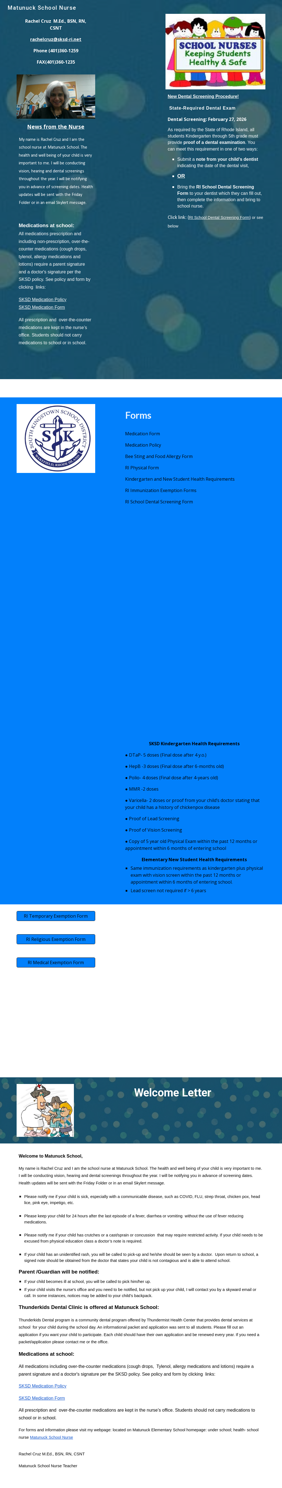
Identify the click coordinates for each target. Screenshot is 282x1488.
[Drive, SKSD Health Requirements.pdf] (67, 757)
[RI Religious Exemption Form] (56, 939)
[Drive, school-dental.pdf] (215, 280)
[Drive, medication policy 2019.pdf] (204, 567)
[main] (56, 44)
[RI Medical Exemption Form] (56, 962)
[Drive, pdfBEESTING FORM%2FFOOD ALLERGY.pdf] (77, 670)
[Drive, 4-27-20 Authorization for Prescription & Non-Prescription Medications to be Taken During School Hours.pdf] (77, 567)
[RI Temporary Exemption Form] (56, 916)
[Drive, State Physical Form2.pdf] (204, 670)
